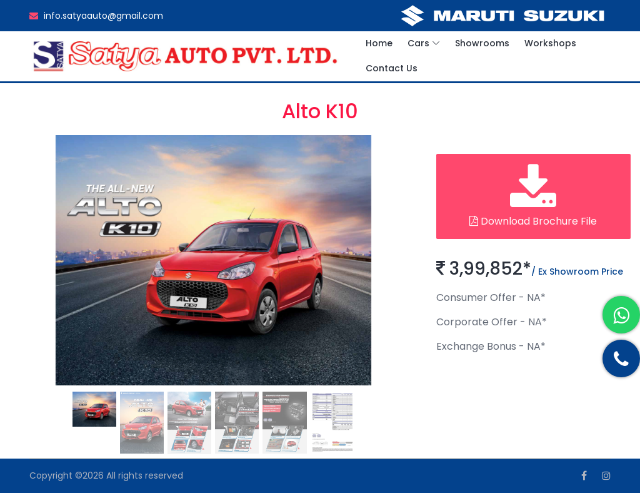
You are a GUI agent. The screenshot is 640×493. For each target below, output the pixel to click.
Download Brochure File (533, 196)
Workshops (550, 43)
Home (379, 43)
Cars (418, 43)
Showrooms (482, 43)
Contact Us (392, 68)
